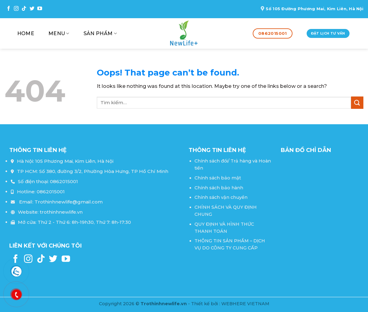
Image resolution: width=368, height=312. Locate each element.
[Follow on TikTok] (24, 8)
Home (25, 33)
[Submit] (357, 102)
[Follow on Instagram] (16, 8)
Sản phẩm (100, 34)
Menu (58, 34)
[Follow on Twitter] (32, 8)
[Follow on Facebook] (8, 8)
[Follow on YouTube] (39, 8)
